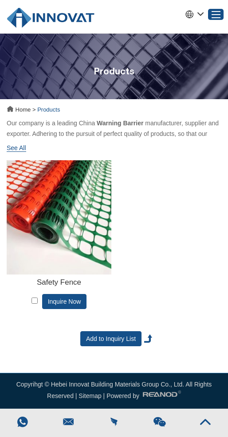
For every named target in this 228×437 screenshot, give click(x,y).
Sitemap (90, 395)
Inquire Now (64, 301)
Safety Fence (59, 282)
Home (19, 109)
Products (48, 109)
